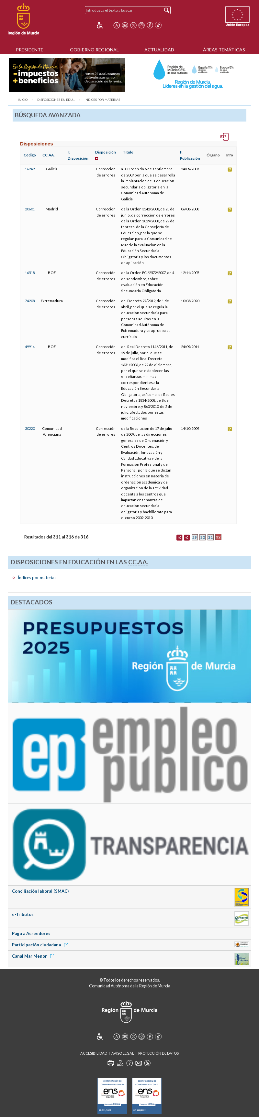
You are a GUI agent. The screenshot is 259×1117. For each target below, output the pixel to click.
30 (202, 537)
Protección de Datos (158, 1053)
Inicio (23, 99)
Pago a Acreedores (31, 933)
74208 (30, 301)
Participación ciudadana (41, 944)
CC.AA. (48, 155)
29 (194, 537)
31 (210, 537)
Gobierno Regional (94, 49)
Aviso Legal (122, 1053)
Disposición (105, 152)
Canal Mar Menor (34, 956)
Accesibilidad (93, 1053)
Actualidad (159, 49)
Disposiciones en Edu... (56, 99)
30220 (30, 428)
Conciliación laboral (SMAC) (40, 891)
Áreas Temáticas (224, 49)
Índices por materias (102, 99)
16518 (30, 273)
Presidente (29, 49)
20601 (30, 209)
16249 (30, 169)
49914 (30, 347)
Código (30, 155)
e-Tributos (23, 914)
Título (128, 152)
